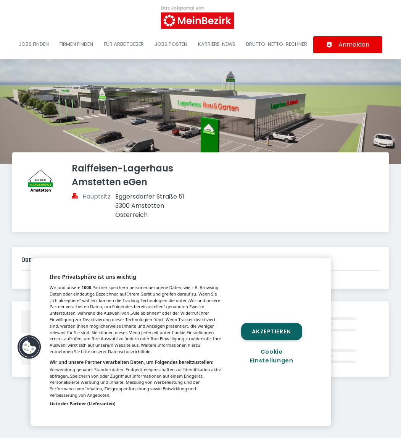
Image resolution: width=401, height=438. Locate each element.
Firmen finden (76, 44)
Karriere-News (216, 44)
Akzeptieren (271, 331)
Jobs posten (171, 44)
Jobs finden (34, 44)
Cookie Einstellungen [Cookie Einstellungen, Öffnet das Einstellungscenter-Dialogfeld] (271, 356)
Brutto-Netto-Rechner (276, 44)
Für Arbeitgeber (124, 44)
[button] (29, 347)
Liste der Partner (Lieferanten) (83, 403)
